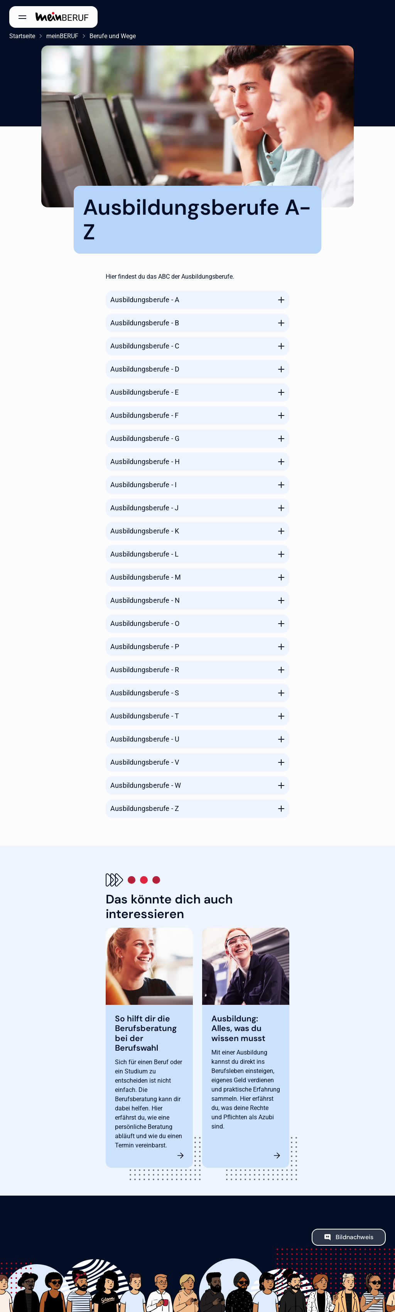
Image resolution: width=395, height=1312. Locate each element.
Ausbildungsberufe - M (145, 577)
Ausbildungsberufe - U (144, 739)
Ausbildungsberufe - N (145, 600)
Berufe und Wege (112, 36)
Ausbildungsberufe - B (144, 323)
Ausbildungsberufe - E (144, 392)
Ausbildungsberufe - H (145, 462)
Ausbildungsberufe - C (144, 346)
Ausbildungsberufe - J (144, 508)
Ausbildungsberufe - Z (144, 808)
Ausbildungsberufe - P (144, 647)
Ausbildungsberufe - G (144, 438)
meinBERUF (62, 36)
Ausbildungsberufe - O (144, 623)
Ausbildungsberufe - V (144, 762)
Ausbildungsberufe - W (145, 785)
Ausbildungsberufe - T (144, 716)
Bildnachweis (354, 1237)
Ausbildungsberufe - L (144, 554)
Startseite (22, 36)
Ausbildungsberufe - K (144, 531)
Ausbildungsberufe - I (143, 485)
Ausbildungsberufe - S (144, 693)
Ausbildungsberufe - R (144, 670)
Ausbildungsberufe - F (144, 415)
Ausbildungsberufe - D (144, 369)
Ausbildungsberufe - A (144, 300)
